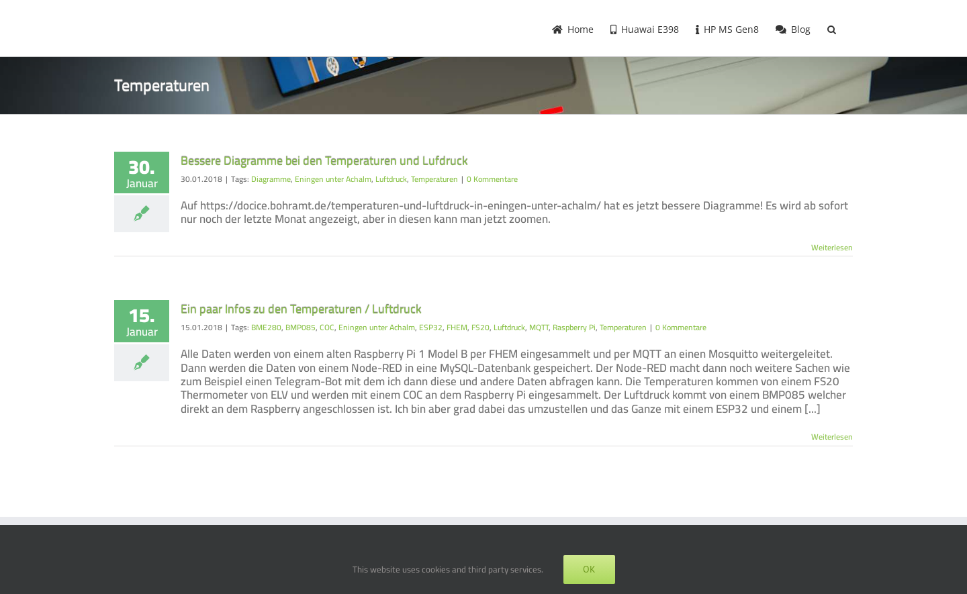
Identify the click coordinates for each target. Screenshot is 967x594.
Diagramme (271, 179)
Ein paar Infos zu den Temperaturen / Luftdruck (301, 309)
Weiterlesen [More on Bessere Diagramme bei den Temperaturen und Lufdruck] (832, 247)
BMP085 (300, 327)
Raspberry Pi (574, 327)
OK (589, 569)
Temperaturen (434, 179)
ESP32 (431, 327)
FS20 (480, 327)
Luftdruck (391, 179)
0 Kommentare (492, 179)
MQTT (539, 327)
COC (327, 327)
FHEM (457, 327)
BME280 (266, 327)
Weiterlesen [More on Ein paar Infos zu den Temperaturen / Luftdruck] (832, 436)
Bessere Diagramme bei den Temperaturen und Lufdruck (324, 161)
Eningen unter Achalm (333, 179)
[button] (831, 28)
